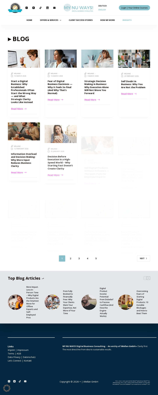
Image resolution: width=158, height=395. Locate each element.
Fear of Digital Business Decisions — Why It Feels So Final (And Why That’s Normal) (60, 87)
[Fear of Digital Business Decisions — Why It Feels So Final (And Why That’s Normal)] (61, 59)
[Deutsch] (102, 5)
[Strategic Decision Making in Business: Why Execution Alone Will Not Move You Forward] (97, 59)
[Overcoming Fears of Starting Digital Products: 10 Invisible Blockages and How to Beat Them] (125, 302)
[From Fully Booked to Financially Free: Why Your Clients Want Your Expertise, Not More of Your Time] (52, 302)
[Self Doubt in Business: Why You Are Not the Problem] (134, 60)
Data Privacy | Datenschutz (21, 357)
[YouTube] (33, 8)
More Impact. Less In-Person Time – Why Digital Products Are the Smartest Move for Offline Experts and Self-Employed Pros (32, 302)
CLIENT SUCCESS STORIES (81, 20)
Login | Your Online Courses (134, 7)
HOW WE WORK (107, 20)
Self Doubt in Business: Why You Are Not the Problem (133, 85)
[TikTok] (40, 8)
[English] (102, 9)
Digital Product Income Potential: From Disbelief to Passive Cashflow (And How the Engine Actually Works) (106, 302)
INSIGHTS (127, 20)
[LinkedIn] (47, 8)
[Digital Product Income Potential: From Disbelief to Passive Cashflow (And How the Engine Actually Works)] (89, 302)
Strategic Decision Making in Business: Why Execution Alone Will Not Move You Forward (96, 87)
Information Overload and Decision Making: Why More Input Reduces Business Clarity (24, 165)
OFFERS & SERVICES (51, 20)
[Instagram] (26, 8)
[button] (7, 388)
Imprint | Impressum (18, 349)
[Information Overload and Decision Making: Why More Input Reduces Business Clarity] (24, 137)
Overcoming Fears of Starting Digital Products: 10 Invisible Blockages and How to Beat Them (142, 302)
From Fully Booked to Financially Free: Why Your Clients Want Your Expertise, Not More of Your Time (69, 302)
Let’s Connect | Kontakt (20, 360)
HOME (29, 20)
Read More (19, 108)
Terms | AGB (14, 353)
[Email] (54, 8)
